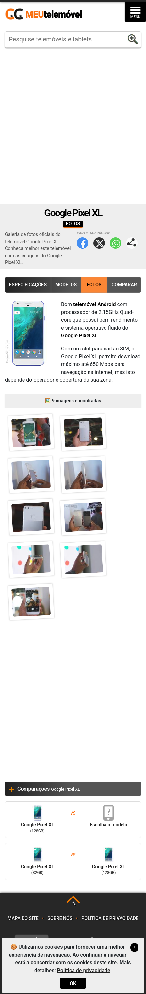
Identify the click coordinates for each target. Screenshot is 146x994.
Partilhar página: (132, 243)
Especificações (28, 285)
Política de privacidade (109, 918)
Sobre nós (59, 918)
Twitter (99, 243)
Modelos (66, 285)
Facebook (82, 243)
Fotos (94, 285)
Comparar (124, 285)
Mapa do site (23, 918)
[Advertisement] (73, 126)
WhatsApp (115, 243)
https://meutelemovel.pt (43, 14)
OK (73, 983)
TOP (74, 903)
